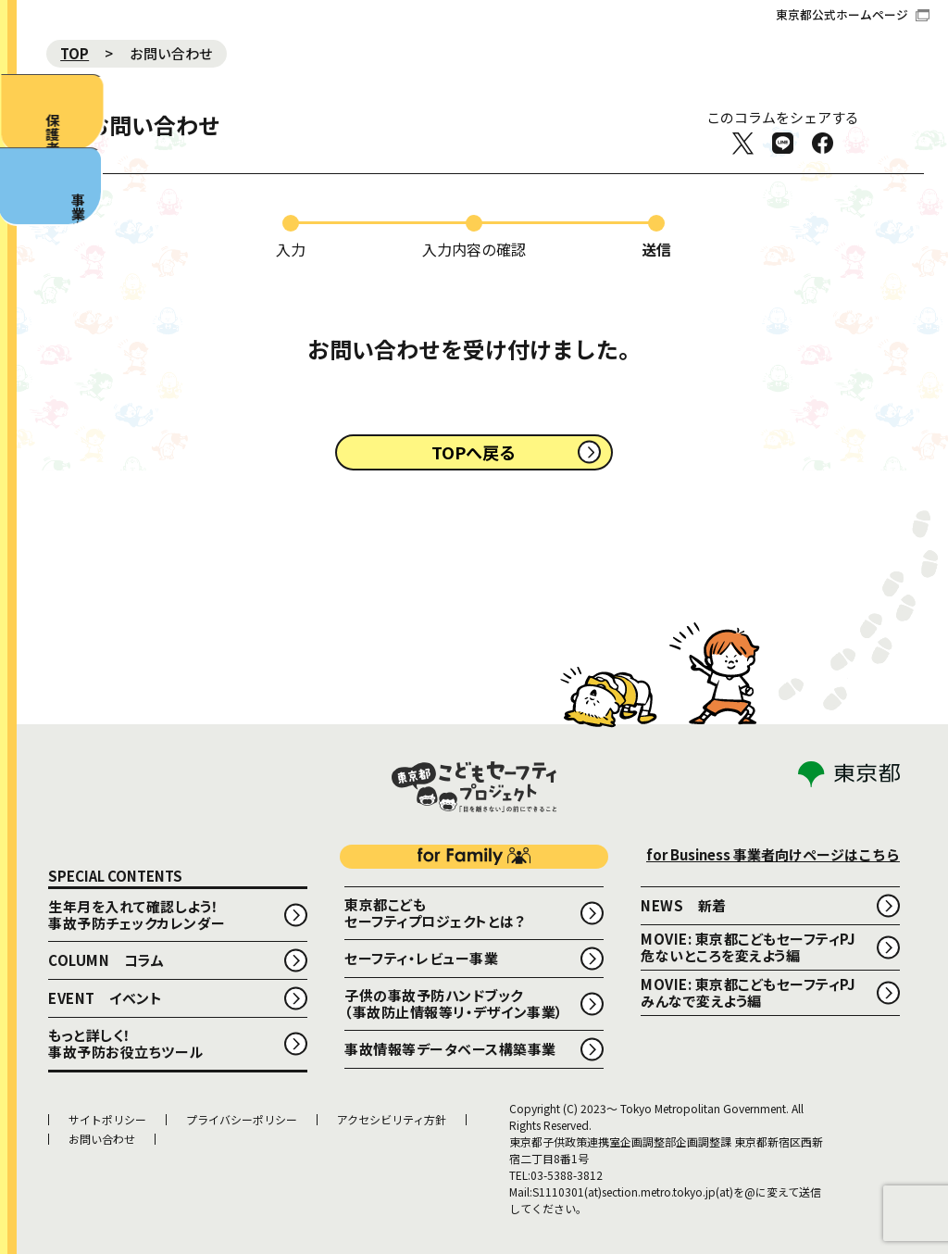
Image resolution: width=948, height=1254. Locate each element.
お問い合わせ (102, 1139)
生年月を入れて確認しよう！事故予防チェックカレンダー (137, 915)
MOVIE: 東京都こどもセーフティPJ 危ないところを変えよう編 (755, 947)
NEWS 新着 (684, 905)
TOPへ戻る (473, 452)
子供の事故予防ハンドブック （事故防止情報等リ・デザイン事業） (454, 1003)
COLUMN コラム (106, 960)
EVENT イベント (105, 998)
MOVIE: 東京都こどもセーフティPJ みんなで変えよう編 (755, 992)
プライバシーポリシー (241, 1119)
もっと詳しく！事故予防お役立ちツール (126, 1043)
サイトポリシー (107, 1119)
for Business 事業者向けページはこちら (773, 854)
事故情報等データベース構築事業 (450, 1049)
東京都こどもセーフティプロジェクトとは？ (434, 913)
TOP (74, 53)
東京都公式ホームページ (852, 14)
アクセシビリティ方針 (391, 1119)
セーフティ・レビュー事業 (421, 958)
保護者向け (34, 149)
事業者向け (28, 316)
